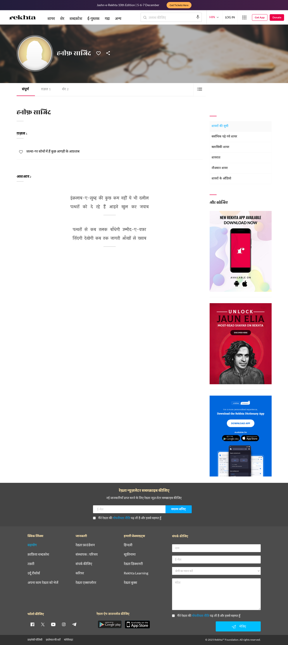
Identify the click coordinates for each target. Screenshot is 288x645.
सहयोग (32, 545)
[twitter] (42, 624)
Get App (260, 17)
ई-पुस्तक (93, 18)
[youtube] (53, 624)
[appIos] (137, 624)
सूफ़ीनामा (130, 554)
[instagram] (63, 624)
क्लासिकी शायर (220, 147)
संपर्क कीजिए (84, 564)
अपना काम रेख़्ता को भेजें (43, 582)
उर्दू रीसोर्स (34, 573)
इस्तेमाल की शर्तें (53, 639)
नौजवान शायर (220, 168)
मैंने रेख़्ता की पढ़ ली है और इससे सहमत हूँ (127, 518)
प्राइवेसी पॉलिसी (35, 639)
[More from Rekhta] (244, 17)
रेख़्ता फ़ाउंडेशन (85, 545)
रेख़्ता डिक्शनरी (133, 564)
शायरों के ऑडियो (221, 179)
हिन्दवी (128, 545)
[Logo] (22, 18)
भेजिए (238, 626)
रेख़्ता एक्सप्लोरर (86, 582)
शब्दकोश (75, 18)
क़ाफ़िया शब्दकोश (38, 554)
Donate (276, 17)
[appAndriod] (109, 624)
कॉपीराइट (68, 639)
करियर (80, 573)
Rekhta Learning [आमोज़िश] (136, 573)
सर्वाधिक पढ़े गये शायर (224, 137)
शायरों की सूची (220, 126)
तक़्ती (31, 564)
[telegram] (74, 624)
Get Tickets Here (179, 5)
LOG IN (230, 17)
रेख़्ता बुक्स (130, 582)
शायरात (216, 158)
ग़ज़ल (46, 89)
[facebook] (32, 624)
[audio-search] (198, 17)
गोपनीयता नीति (121, 518)
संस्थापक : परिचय (87, 554)
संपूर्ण (25, 89)
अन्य (118, 18)
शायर (51, 18)
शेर (65, 89)
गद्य (107, 18)
